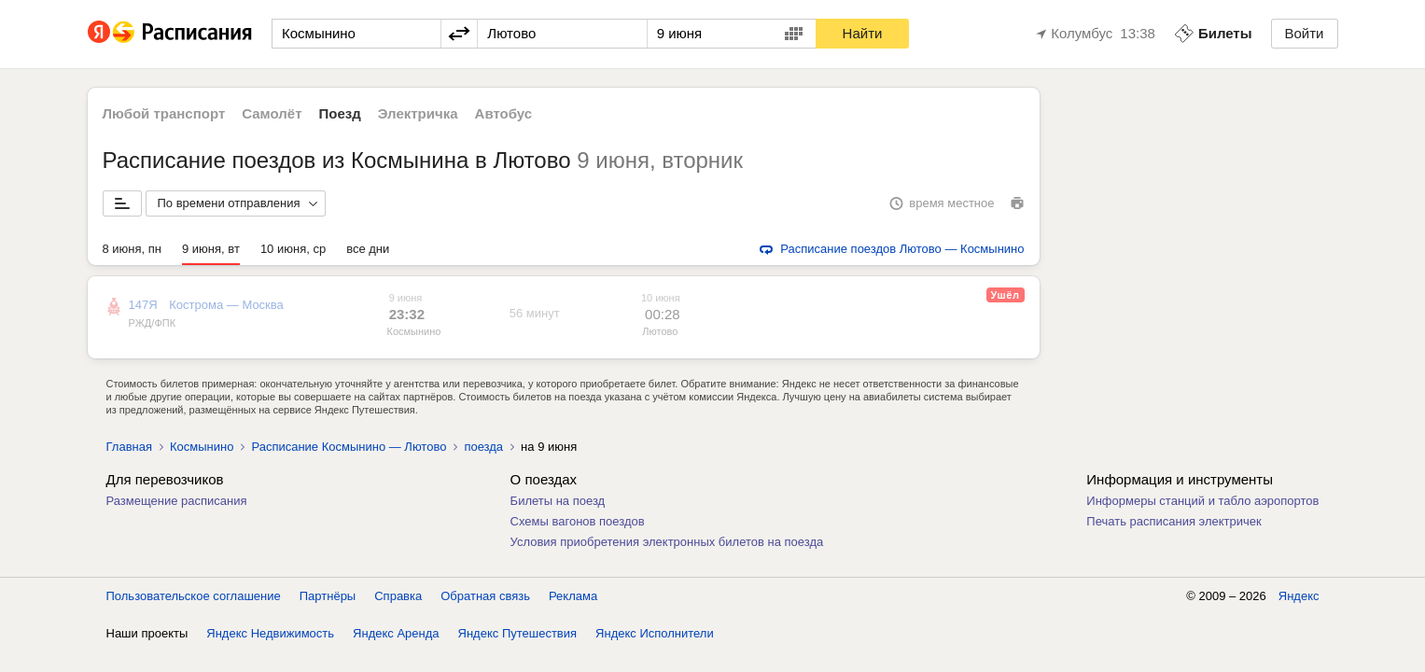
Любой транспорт (164, 113)
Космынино (414, 331)
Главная (129, 447)
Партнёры (328, 596)
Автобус (504, 113)
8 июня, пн (132, 249)
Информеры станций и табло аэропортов (1202, 501)
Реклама (573, 596)
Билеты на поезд (558, 501)
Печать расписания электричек (1173, 521)
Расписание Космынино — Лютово (348, 447)
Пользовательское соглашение (193, 596)
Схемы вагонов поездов (577, 521)
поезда (483, 447)
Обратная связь (485, 596)
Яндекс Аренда (396, 633)
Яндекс (1299, 596)
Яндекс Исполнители (654, 633)
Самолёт (271, 113)
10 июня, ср (293, 249)
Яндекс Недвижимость (270, 633)
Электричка (418, 113)
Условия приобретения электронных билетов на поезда (667, 542)
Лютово (660, 331)
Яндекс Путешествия (518, 633)
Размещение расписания (176, 501)
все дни (367, 249)
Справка (398, 596)
